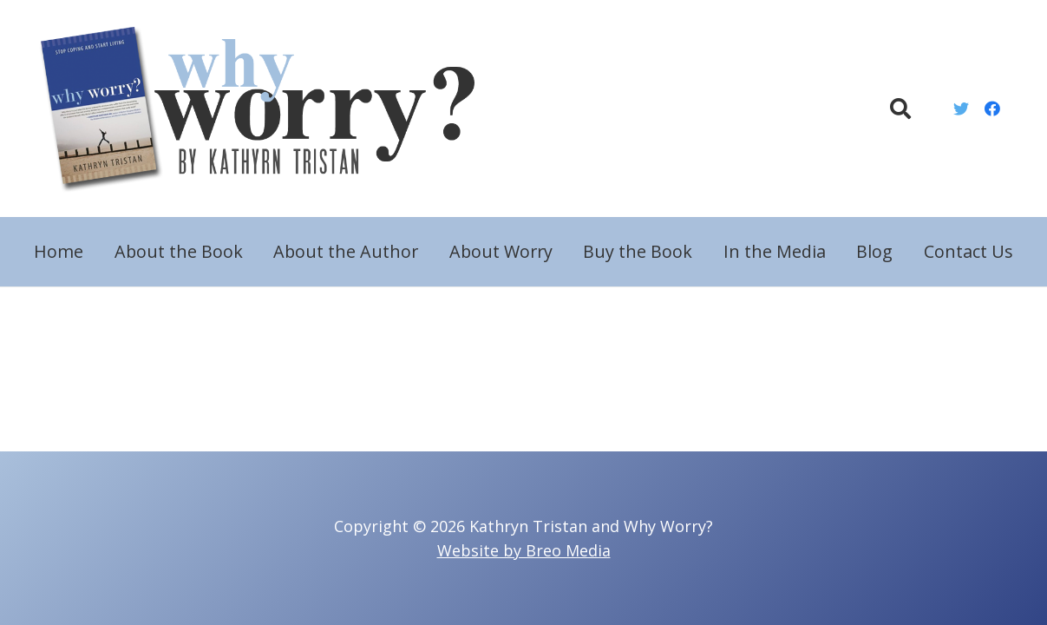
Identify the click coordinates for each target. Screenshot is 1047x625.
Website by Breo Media (524, 550)
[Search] (901, 108)
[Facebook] (992, 108)
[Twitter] (961, 108)
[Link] (268, 108)
